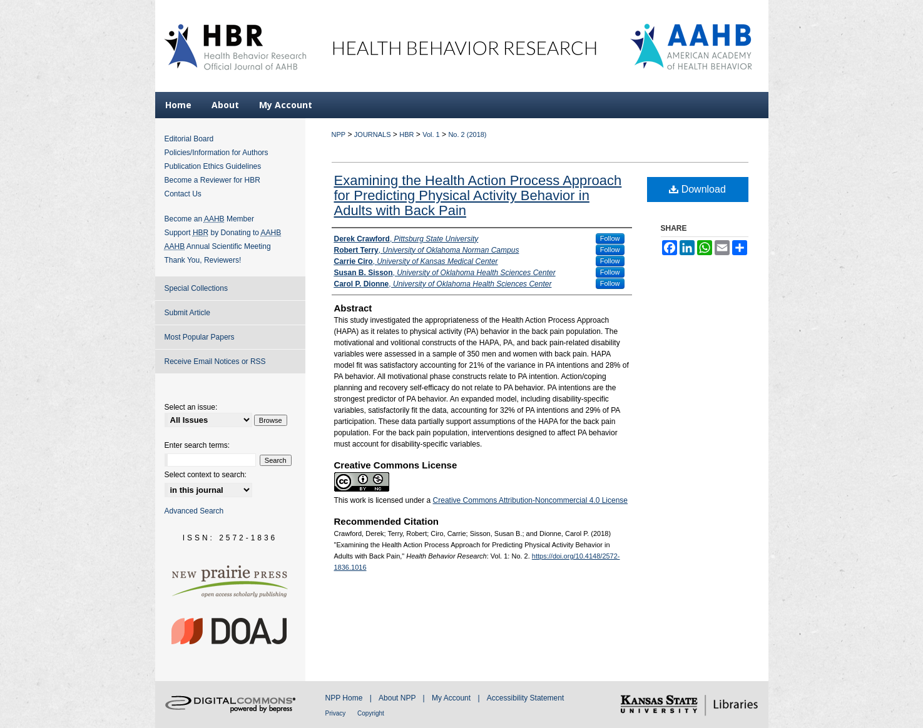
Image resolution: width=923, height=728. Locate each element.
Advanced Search (194, 511)
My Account (452, 698)
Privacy (336, 713)
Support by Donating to (223, 232)
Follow (610, 238)
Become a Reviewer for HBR (212, 180)
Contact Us (183, 194)
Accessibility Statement (525, 698)
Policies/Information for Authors (216, 152)
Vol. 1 (431, 134)
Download (697, 189)
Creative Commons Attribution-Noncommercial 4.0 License (530, 500)
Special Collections (196, 288)
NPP (339, 134)
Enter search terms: (197, 445)
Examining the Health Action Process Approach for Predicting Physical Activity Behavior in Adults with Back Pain (478, 195)
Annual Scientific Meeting (218, 246)
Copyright (370, 713)
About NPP (398, 698)
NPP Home (345, 698)
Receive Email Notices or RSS (215, 361)
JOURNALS (372, 134)
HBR (406, 134)
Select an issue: (191, 407)
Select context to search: (206, 474)
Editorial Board (189, 138)
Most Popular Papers (200, 337)
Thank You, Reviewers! (203, 260)
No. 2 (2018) (467, 134)
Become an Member (209, 219)
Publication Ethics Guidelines (213, 166)
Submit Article (187, 312)
